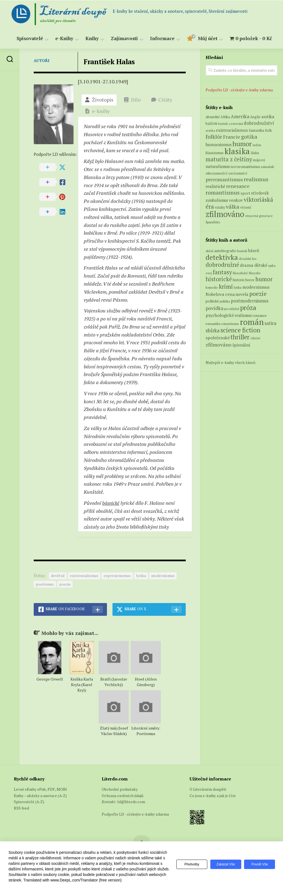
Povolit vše (259, 864)
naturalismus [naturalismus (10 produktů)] (218, 166)
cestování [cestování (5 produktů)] (236, 123)
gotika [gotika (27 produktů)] (249, 136)
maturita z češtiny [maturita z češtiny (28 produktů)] (229, 159)
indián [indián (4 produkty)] (257, 145)
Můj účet (208, 39)
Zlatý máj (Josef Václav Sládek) (114, 730)
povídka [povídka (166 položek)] (214, 308)
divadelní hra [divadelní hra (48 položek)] (247, 259)
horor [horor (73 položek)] (250, 280)
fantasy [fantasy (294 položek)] (222, 272)
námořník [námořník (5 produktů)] (267, 167)
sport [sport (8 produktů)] (245, 193)
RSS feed (21, 808)
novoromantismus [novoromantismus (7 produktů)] (245, 166)
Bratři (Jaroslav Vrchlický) (113, 681)
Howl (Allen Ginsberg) (146, 681)
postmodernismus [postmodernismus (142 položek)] (249, 301)
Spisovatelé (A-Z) (29, 801)
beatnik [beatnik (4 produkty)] (223, 124)
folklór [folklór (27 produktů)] (214, 136)
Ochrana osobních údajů (122, 795)
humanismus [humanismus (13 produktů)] (219, 144)
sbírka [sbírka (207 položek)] (213, 330)
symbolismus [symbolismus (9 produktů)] (217, 200)
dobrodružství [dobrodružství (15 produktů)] (259, 123)
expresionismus (117, 575)
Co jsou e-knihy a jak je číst (213, 795)
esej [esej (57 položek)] (209, 273)
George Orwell (49, 679)
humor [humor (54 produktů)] (242, 143)
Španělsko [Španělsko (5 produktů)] (213, 222)
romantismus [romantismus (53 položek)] (230, 324)
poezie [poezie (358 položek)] (258, 293)
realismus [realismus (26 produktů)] (256, 179)
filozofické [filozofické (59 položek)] (240, 273)
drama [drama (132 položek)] (246, 265)
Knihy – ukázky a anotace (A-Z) (40, 795)
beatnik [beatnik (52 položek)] (242, 251)
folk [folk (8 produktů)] (268, 130)
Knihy (92, 39)
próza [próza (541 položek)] (248, 307)
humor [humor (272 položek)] (263, 279)
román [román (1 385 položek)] (252, 322)
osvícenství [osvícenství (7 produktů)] (237, 173)
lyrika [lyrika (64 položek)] (238, 287)
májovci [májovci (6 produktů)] (259, 160)
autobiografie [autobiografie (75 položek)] (225, 250)
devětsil (58, 575)
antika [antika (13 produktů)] (267, 116)
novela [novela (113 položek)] (241, 294)
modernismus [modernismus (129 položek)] (255, 287)
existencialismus (84, 575)
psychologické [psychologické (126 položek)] (220, 315)
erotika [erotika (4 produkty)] (210, 131)
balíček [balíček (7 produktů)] (211, 123)
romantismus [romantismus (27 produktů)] (223, 192)
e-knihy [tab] (97, 111)
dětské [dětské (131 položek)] (260, 265)
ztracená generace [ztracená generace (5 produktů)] (259, 216)
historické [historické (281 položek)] (219, 279)
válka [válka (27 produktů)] (232, 206)
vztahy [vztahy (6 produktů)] (220, 207)
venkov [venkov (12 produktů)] (236, 200)
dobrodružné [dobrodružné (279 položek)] (222, 264)
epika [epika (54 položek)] (272, 265)
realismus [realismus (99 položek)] (243, 315)
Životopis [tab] (99, 99)
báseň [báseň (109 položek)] (253, 250)
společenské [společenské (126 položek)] (218, 338)
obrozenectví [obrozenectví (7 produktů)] (216, 173)
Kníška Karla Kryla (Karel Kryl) (81, 684)
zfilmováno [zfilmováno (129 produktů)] (225, 214)
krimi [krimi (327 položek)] (226, 286)
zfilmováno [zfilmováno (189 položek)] (219, 344)
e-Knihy (64, 39)
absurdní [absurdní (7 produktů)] (213, 116)
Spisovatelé (30, 39)
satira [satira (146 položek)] (270, 323)
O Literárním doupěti (208, 789)
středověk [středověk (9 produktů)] (260, 193)
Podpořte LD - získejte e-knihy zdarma (239, 89)
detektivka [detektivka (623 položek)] (222, 257)
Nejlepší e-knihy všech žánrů (230, 362)
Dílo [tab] (132, 99)
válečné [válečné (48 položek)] (255, 338)
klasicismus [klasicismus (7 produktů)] (215, 152)
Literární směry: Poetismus (145, 730)
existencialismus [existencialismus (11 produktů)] (232, 130)
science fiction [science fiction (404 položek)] (240, 330)
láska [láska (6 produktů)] (255, 153)
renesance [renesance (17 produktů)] (238, 186)
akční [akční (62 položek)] (209, 251)
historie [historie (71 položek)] (239, 280)
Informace (162, 39)
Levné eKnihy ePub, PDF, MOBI (40, 789)
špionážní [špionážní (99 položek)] (241, 345)
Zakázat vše (224, 864)
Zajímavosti (124, 39)
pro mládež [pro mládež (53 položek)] (231, 309)
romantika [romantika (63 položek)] (213, 323)
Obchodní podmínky (120, 789)
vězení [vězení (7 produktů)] (245, 207)
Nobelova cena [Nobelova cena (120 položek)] (220, 294)
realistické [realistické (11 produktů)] (215, 186)
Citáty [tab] (161, 99)
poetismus (45, 584)
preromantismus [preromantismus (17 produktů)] (224, 179)
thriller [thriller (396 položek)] (240, 337)
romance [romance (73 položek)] (260, 315)
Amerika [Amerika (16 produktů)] (240, 116)
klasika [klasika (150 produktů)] (237, 151)
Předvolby (189, 864)
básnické (111, 503)
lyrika (141, 575)
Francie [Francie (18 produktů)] (231, 136)
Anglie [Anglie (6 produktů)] (255, 117)
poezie (65, 584)
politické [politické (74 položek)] (212, 301)
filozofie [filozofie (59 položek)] (255, 273)
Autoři (41, 60)
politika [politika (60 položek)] (225, 301)
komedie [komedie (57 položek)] (212, 287)
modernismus (163, 575)
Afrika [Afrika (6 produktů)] (225, 117)
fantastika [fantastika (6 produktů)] (256, 130)
